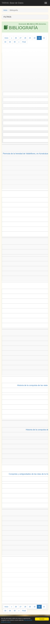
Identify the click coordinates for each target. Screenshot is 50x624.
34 (10, 42)
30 (35, 38)
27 (20, 38)
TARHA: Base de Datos (12, 3)
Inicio (5, 10)
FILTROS (7, 17)
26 (16, 38)
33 (5, 42)
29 (30, 38)
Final (24, 42)
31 (39, 38)
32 (44, 38)
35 (15, 42)
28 (25, 38)
